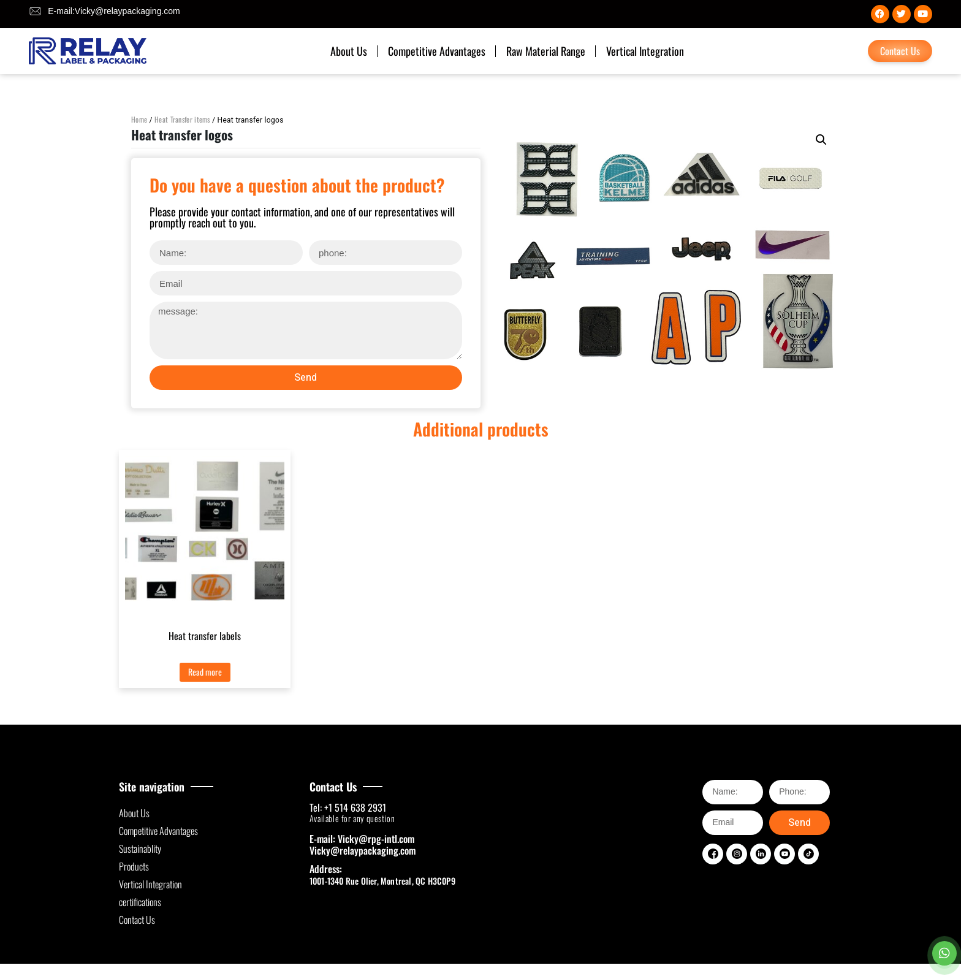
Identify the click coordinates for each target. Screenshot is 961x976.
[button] (821, 140)
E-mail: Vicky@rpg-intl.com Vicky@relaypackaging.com (363, 844)
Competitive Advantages (436, 51)
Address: (326, 868)
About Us (348, 51)
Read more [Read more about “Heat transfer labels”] (205, 671)
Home (139, 119)
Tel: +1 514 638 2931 (348, 807)
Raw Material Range (545, 51)
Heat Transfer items (182, 119)
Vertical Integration (645, 51)
